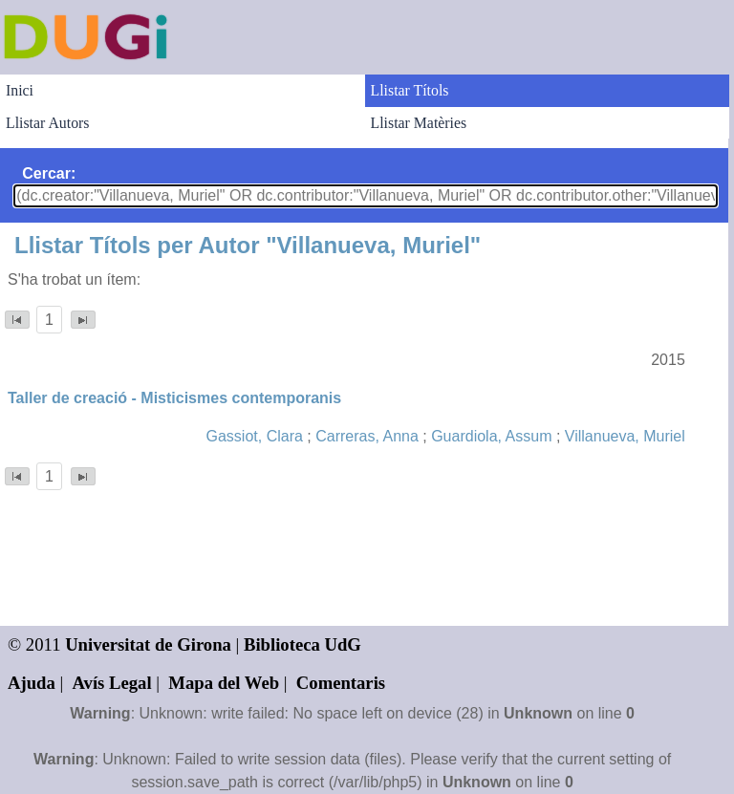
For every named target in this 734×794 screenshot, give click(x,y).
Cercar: (49, 173)
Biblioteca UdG (302, 644)
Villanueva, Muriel (625, 436)
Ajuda (31, 683)
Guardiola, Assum (491, 436)
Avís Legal (112, 683)
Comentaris (340, 683)
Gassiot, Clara (254, 436)
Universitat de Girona (148, 644)
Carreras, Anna (367, 436)
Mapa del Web (223, 683)
